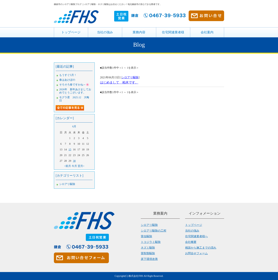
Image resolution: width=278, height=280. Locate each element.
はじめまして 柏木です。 (119, 82)
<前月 (67, 166)
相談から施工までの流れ (200, 247)
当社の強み (105, 32)
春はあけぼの (67, 79)
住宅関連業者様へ (196, 236)
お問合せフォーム (196, 253)
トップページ (70, 32)
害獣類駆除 (148, 253)
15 (70, 149)
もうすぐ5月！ (68, 75)
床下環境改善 (149, 258)
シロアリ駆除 (129, 77)
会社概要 (190, 241)
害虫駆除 (146, 236)
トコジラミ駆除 (151, 241)
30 (74, 160)
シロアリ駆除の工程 (153, 230)
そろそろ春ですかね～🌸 (74, 84)
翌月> (81, 166)
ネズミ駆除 (148, 247)
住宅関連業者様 (173, 32)
